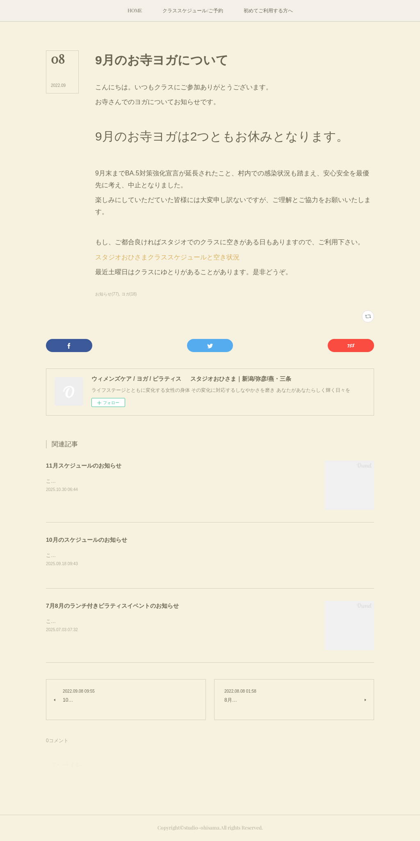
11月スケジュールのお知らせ (83, 465)
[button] (134, 10)
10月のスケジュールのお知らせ (86, 539)
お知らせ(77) (107, 294)
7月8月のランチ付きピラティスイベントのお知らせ (112, 606)
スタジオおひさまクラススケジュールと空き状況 (167, 257)
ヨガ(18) (129, 294)
